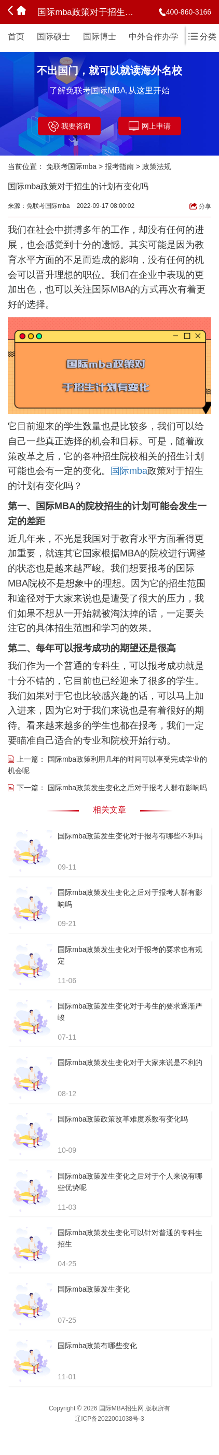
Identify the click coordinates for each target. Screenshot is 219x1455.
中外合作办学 (154, 36)
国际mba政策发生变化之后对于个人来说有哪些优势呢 (130, 1182)
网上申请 (150, 126)
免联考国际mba (71, 166)
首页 (16, 36)
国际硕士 (53, 36)
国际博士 (99, 36)
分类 (202, 36)
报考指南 (119, 166)
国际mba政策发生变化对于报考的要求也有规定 (130, 955)
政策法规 (156, 166)
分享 (200, 206)
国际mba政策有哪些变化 (97, 1345)
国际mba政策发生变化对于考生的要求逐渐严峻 (130, 1012)
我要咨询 (69, 126)
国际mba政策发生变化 (94, 1289)
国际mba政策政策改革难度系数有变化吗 (123, 1119)
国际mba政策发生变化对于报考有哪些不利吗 (130, 836)
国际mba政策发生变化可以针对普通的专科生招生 (130, 1238)
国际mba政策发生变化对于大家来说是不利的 (130, 1062)
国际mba (129, 471)
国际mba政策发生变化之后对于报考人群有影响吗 (127, 788)
